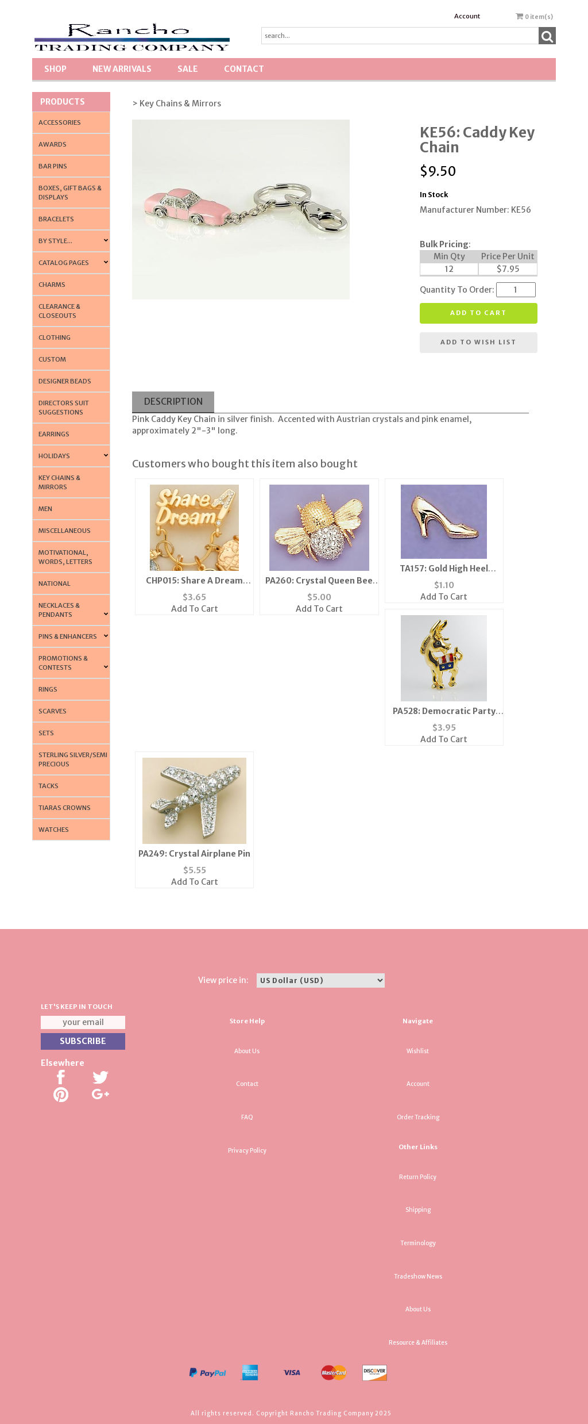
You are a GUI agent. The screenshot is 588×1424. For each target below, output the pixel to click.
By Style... (55, 241)
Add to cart (478, 313)
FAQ (247, 1117)
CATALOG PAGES (63, 263)
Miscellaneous (64, 531)
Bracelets (56, 219)
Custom (52, 359)
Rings (47, 689)
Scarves (52, 711)
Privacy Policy (247, 1150)
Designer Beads (64, 381)
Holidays (54, 456)
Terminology (418, 1243)
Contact (244, 69)
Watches (53, 830)
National (54, 583)
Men (45, 509)
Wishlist (418, 1051)
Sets (46, 733)
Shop (55, 69)
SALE (187, 69)
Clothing (54, 337)
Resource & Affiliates (418, 1342)
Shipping (418, 1210)
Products (62, 102)
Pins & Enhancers (67, 636)
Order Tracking (418, 1117)
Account (467, 16)
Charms (51, 285)
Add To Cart (194, 609)
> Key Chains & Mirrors (176, 103)
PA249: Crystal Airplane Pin (194, 854)
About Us (247, 1051)
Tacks (48, 786)
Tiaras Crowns (64, 808)
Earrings (53, 434)
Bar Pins (52, 166)
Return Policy (417, 1177)
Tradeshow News (418, 1276)
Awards (52, 144)
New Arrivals (122, 69)
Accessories (59, 122)
